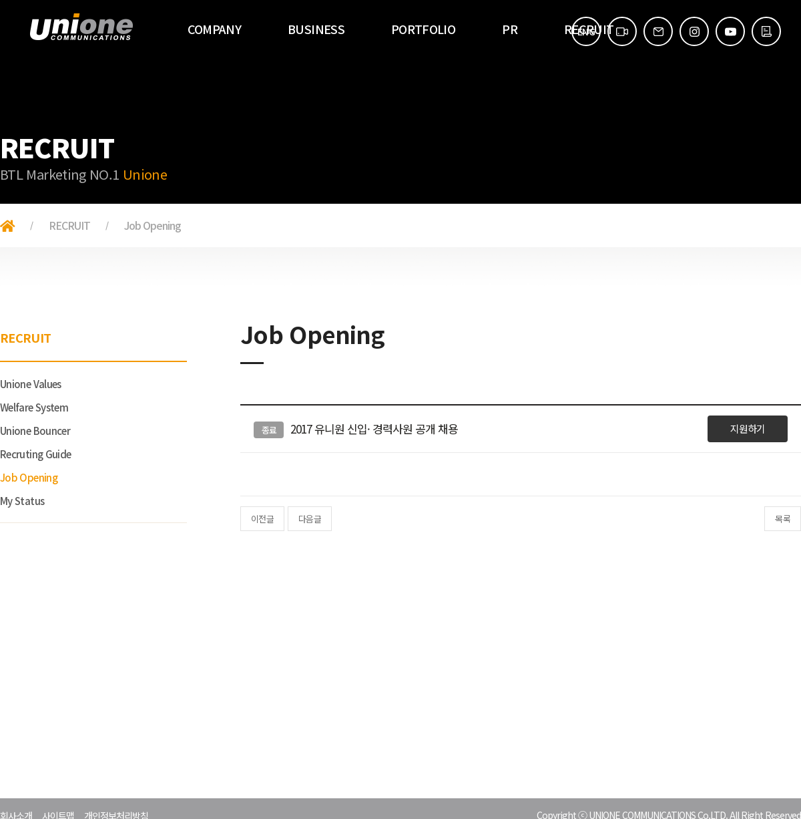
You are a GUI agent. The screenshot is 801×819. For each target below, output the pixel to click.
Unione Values (30, 384)
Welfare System (34, 407)
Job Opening (28, 477)
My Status (22, 501)
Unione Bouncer (35, 431)
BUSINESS (316, 28)
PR (509, 28)
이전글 (262, 518)
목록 (782, 518)
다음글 (309, 518)
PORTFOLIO (423, 28)
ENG (586, 31)
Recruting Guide (35, 454)
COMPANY (215, 28)
